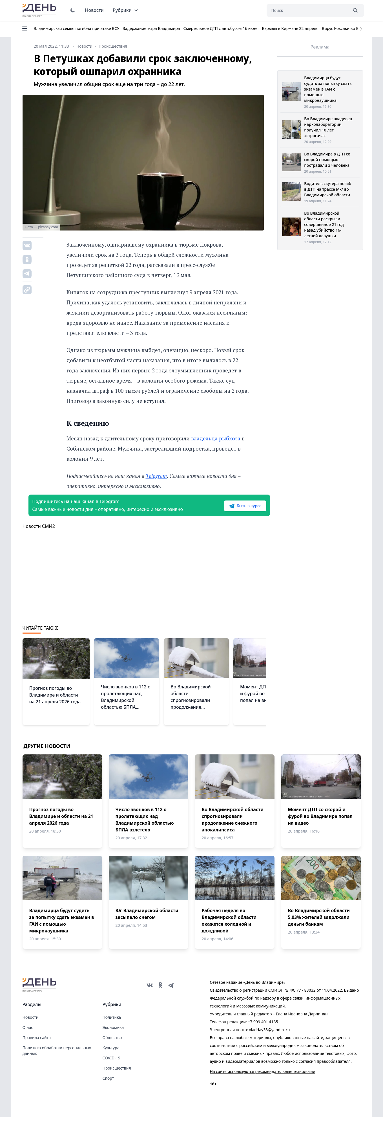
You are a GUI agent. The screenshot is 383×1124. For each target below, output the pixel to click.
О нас (28, 1034)
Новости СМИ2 (39, 533)
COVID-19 (111, 1064)
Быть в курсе (230, 509)
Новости (94, 10)
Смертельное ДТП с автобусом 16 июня (220, 28)
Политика (112, 1024)
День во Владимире (40, 10)
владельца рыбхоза (215, 438)
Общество (112, 1044)
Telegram (156, 475)
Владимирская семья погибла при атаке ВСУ (76, 28)
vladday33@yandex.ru (269, 1036)
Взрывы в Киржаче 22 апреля (290, 28)
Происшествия (117, 1074)
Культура (111, 1054)
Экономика (113, 1034)
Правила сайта (37, 1044)
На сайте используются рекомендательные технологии (262, 1078)
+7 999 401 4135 (263, 1028)
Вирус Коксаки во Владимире (350, 28)
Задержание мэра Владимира (151, 28)
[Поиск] (307, 10)
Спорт (108, 1085)
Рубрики (125, 10)
